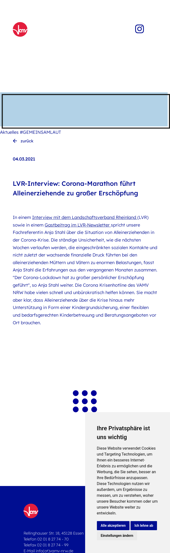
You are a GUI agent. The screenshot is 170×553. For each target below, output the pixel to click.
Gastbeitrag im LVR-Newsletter (78, 225)
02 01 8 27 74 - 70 (53, 539)
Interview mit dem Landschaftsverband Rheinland (84, 217)
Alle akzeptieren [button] (113, 525)
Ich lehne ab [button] (143, 525)
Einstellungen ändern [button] (117, 536)
